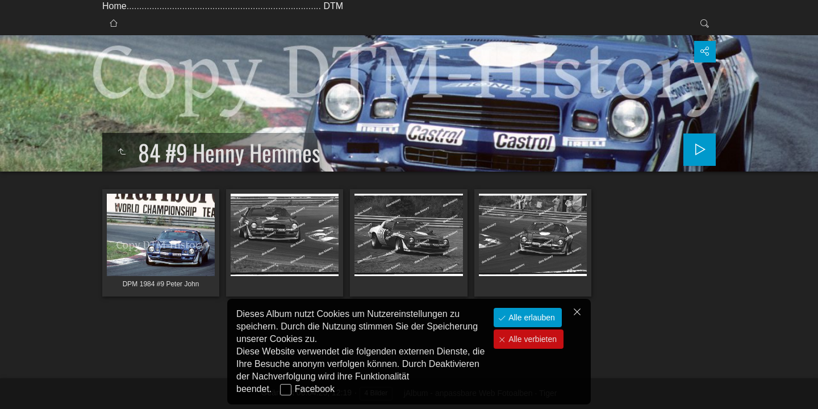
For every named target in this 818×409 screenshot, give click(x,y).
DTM (333, 6)
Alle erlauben (530, 317)
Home (114, 6)
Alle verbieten (531, 339)
